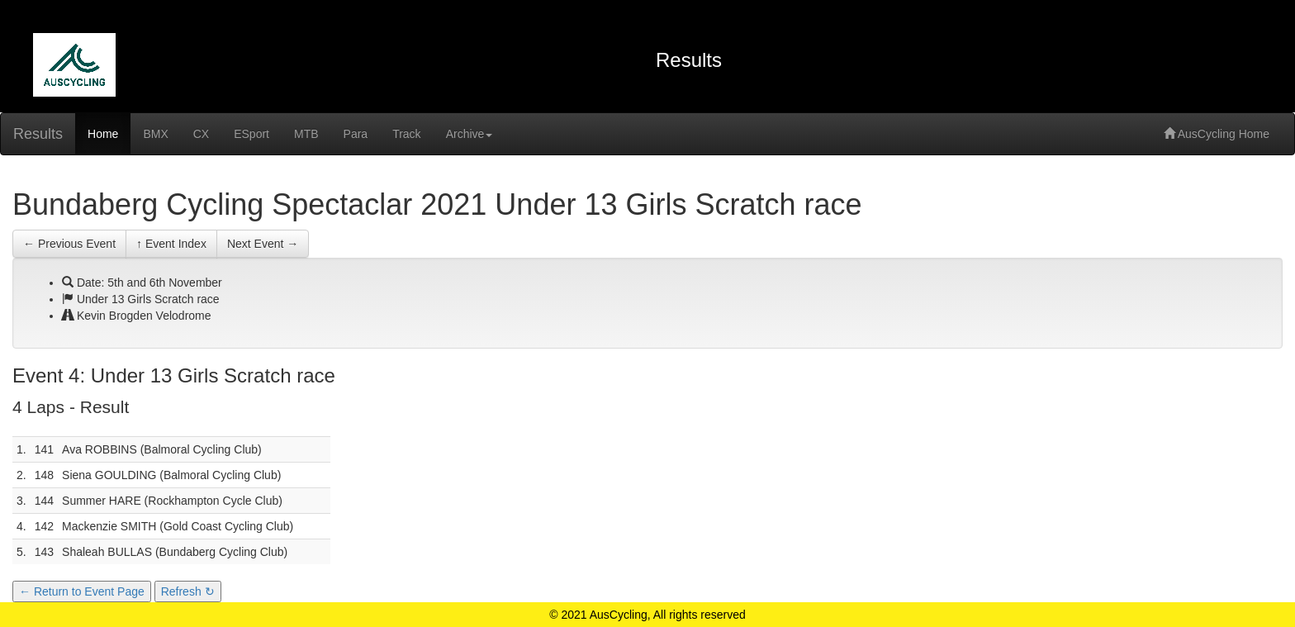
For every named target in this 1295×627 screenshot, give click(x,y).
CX (201, 133)
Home (103, 133)
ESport (251, 133)
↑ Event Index (171, 243)
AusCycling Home (1216, 133)
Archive (469, 133)
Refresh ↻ (188, 591)
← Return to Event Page (82, 591)
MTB (306, 133)
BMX (155, 133)
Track (406, 133)
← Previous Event (69, 243)
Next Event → (262, 243)
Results (38, 134)
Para (356, 133)
